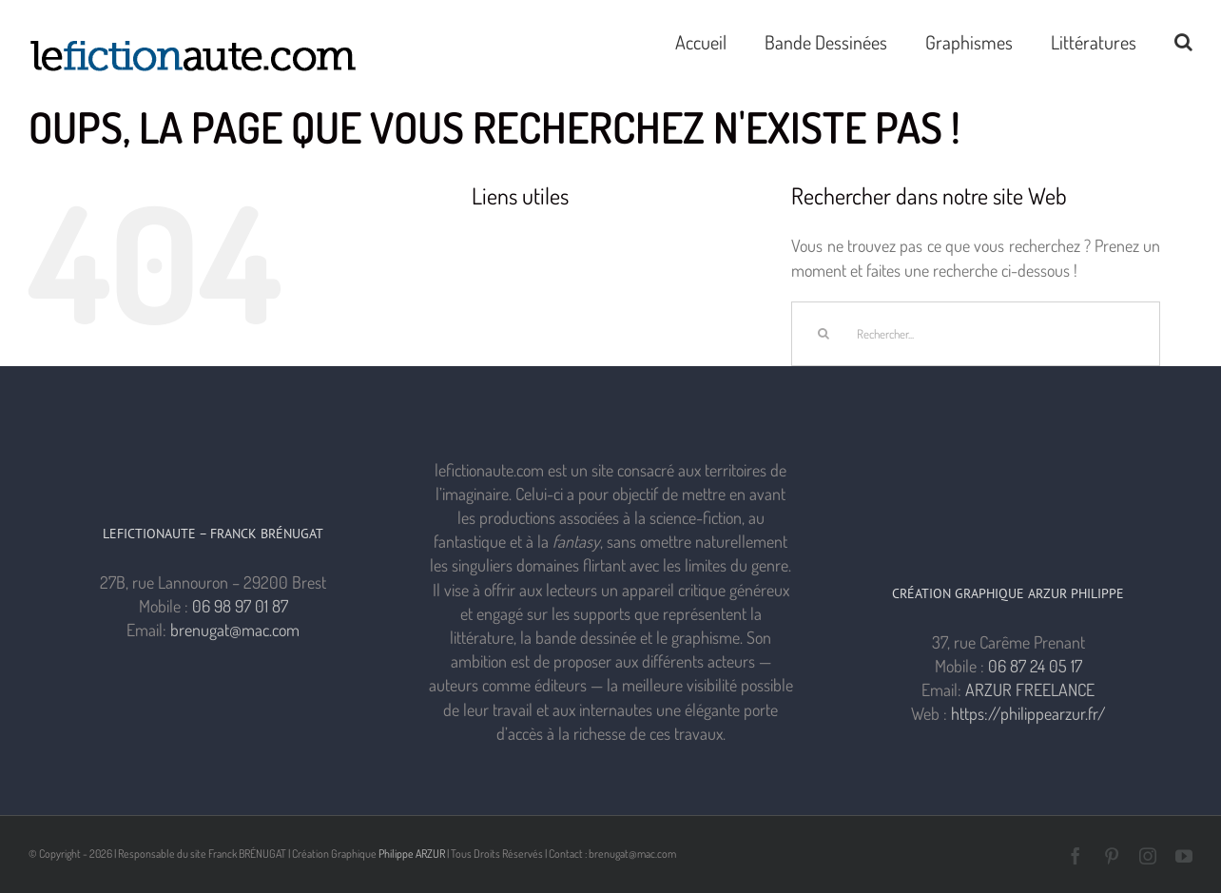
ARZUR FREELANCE (1030, 689)
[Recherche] (823, 333)
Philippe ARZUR (411, 853)
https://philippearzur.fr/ (1028, 713)
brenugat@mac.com (235, 629)
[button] (1183, 40)
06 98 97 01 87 (240, 605)
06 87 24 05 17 (1035, 665)
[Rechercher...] (975, 333)
